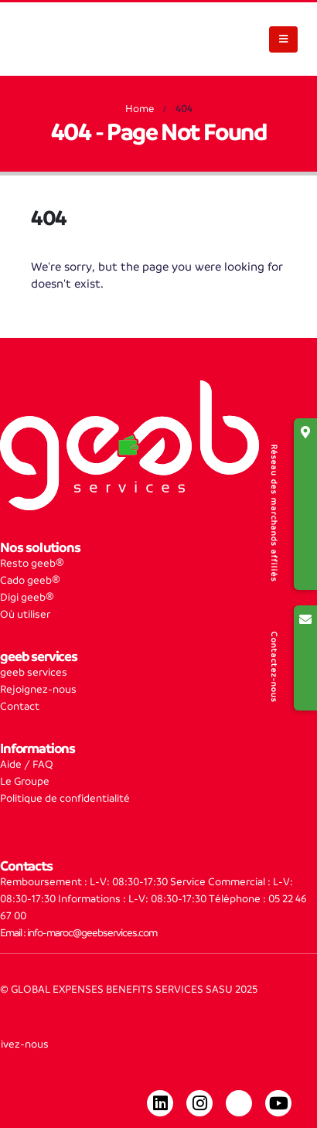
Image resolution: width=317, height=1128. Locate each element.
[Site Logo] (61, 39)
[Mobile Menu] (283, 39)
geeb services (33, 672)
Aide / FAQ (26, 764)
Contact (19, 706)
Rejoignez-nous (38, 689)
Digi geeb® (27, 597)
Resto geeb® (32, 563)
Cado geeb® (30, 580)
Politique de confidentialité (65, 798)
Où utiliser (25, 614)
